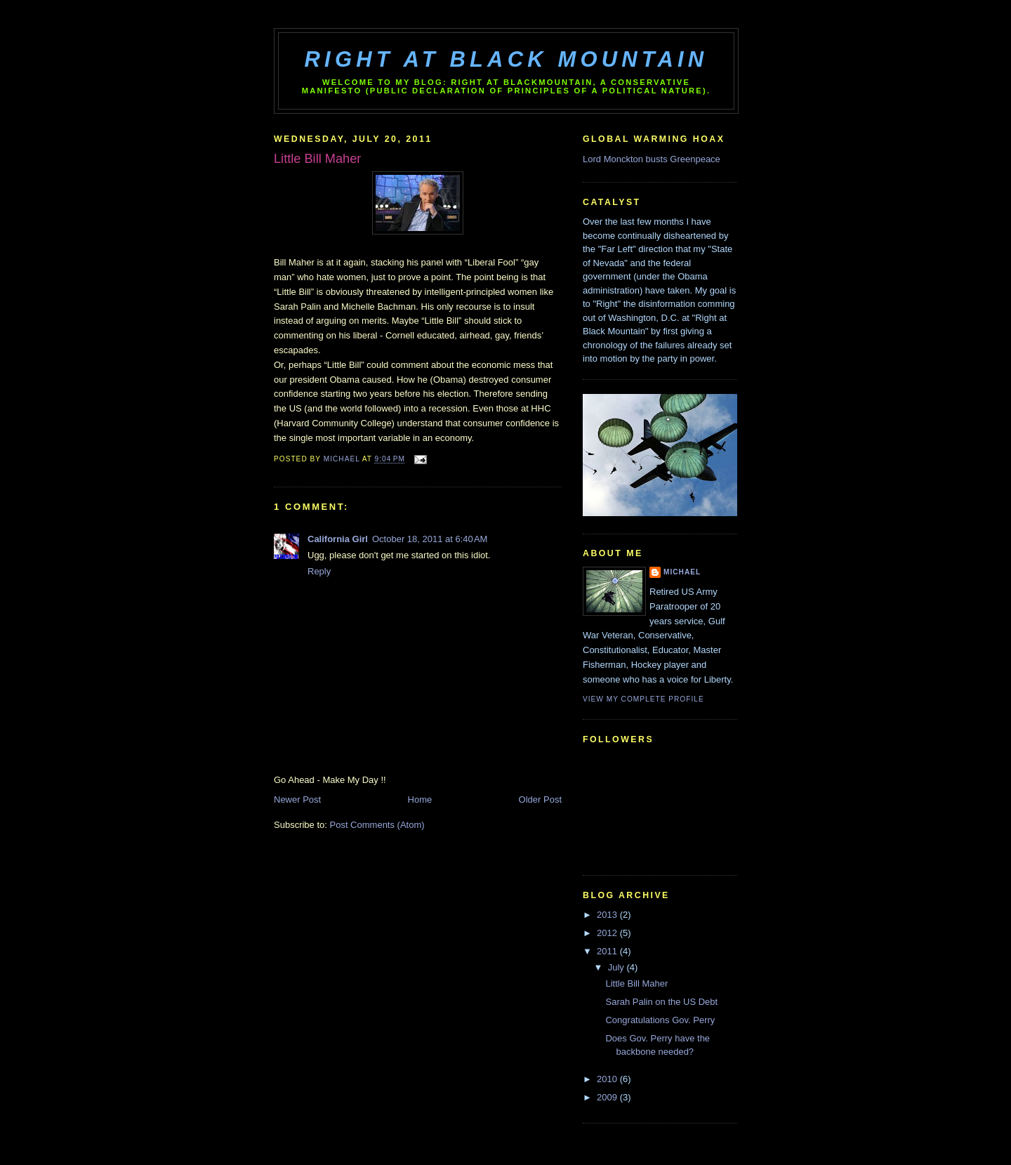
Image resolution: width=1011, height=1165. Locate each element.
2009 (608, 1097)
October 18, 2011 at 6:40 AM (429, 539)
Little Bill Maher (636, 983)
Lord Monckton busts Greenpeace (651, 159)
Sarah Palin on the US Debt (661, 1001)
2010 (608, 1079)
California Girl (338, 539)
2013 (608, 914)
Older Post (540, 799)
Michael (682, 572)
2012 (608, 933)
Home (420, 799)
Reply (319, 571)
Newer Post (297, 799)
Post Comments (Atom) (377, 825)
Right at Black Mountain (506, 59)
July (617, 967)
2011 (608, 951)
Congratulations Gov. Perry (660, 1020)
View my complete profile (643, 699)
